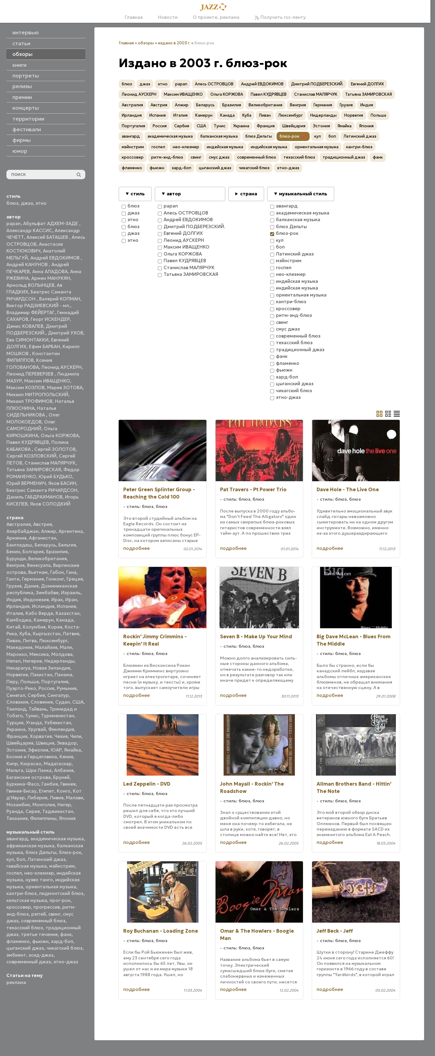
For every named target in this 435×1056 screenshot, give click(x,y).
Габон (57, 572)
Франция (16, 736)
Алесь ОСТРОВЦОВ (214, 84)
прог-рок (59, 900)
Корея (55, 627)
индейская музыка (225, 146)
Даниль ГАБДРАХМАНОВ (34, 497)
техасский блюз (24, 928)
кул (10, 859)
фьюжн (40, 941)
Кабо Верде (39, 613)
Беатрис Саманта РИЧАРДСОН (41, 490)
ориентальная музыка (50, 887)
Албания (63, 770)
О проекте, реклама (216, 17)
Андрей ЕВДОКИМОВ (55, 258)
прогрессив (46, 907)
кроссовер (18, 907)
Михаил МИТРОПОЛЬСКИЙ (37, 394)
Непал (13, 661)
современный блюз (43, 921)
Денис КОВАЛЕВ (24, 326)
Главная (134, 17)
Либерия (37, 798)
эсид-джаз (41, 955)
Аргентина (71, 531)
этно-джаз (65, 962)
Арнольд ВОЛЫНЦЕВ (30, 285)
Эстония (15, 750)
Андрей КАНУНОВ (27, 264)
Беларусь (45, 545)
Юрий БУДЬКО (55, 476)
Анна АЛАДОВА (50, 271)
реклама (16, 982)
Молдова (62, 654)
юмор (19, 151)
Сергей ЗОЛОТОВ (55, 449)
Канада (64, 620)
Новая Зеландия (51, 668)
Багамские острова (28, 777)
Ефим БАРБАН (44, 346)
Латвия (71, 633)
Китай (13, 627)
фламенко (18, 941)
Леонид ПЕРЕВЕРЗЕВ (30, 374)
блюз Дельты (40, 852)
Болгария (33, 551)
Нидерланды (59, 661)
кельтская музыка (26, 900)
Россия (46, 688)
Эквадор (67, 743)
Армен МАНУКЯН (50, 278)
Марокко (16, 654)
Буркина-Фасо (22, 784)
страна (248, 194)
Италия (14, 613)
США (77, 702)
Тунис (32, 715)
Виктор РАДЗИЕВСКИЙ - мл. (38, 305)
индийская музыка (269, 146)
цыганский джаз (25, 948)
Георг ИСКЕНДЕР (50, 319)
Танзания (17, 818)
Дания (31, 586)
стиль (138, 194)
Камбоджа (18, 620)
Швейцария (19, 743)
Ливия (56, 798)
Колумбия (34, 627)
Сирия (32, 811)
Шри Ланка (39, 770)
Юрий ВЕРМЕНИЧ (26, 483)
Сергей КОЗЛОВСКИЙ (31, 456)
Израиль (70, 592)
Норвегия (17, 674)
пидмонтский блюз (61, 893)
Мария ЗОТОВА (65, 387)
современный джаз (28, 962)
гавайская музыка (26, 866)
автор (174, 194)
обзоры (146, 43)
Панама (63, 674)
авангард (17, 839)
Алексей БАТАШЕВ (47, 237)
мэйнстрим (62, 866)
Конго (63, 791)
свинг (54, 914)
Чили (75, 736)
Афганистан (42, 538)
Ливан (13, 640)
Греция (74, 579)
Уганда (34, 722)
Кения (66, 756)
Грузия (14, 586)
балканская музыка (219, 136)
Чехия (61, 736)
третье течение (39, 934)
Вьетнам (38, 572)
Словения (42, 702)
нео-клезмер (39, 873)
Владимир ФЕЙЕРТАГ (30, 312)
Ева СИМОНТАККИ (27, 340)
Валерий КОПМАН (59, 299)
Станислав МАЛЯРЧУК (50, 463)
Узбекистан (57, 722)
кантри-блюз (21, 893)
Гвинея (68, 784)
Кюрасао (30, 763)
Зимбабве (47, 592)
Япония (67, 818)
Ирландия (17, 606)
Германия (33, 579)
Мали (66, 647)
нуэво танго (39, 880)
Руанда (14, 811)
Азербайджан (22, 531)
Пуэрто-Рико (21, 688)
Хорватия (41, 736)
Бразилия (57, 551)
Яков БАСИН (62, 483)
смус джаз (219, 157)
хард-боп (62, 941)
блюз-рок (70, 852)
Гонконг (55, 579)
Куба (24, 633)
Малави (74, 798)
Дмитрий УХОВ (65, 333)
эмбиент (16, 955)
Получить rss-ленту (280, 17)
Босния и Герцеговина (31, 756)
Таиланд (16, 709)
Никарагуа (18, 668)
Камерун (44, 620)
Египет (46, 791)
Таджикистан (57, 811)
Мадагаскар (58, 763)
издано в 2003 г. (174, 43)
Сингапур (58, 695)
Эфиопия (38, 750)
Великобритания (47, 558)
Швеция (45, 743)
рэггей (38, 914)
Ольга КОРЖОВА (60, 435)
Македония (19, 647)
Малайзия (46, 647)
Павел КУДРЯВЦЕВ (27, 442)
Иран (71, 599)
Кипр (12, 763)
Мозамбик (18, 804)
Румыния (66, 688)
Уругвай (37, 729)
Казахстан (68, 613)
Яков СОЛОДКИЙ (50, 504)
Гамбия (50, 784)
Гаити (12, 579)
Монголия (43, 804)
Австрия (42, 524)
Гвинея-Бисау (21, 791)
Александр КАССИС (29, 230)
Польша (29, 681)
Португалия (54, 681)
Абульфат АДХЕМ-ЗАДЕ (51, 223)
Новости (168, 17)
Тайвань (38, 709)
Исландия (43, 606)
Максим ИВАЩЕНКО (47, 381)
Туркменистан (57, 715)
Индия (13, 599)
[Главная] (215, 7)
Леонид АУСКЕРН (61, 367)
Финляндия (61, 729)
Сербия (36, 695)
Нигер (64, 804)
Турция (14, 722)
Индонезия (36, 599)
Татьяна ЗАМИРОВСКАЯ (33, 469)
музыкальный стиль (303, 194)
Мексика (39, 654)
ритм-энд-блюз (167, 157)
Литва (30, 640)
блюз (12, 203)
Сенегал (15, 695)
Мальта (14, 770)
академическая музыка (57, 839)
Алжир (48, 531)
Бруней (61, 777)
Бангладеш (19, 545)
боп (20, 859)
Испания (66, 606)
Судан (62, 702)
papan (13, 223)
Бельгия (67, 545)
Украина (15, 729)
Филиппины (43, 818)
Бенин (13, 551)
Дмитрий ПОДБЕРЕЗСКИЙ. (317, 84)
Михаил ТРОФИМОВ (29, 401)
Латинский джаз (47, 859)
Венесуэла (39, 565)
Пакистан (41, 674)
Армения (16, 538)
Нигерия (32, 661)
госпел (14, 873)
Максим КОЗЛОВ (25, 387)
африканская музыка (30, 846)
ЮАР (56, 750)
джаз (27, 203)
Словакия (17, 702)
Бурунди (16, 558)
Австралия (18, 524)
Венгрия (15, 565)
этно (41, 203)
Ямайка (72, 750)
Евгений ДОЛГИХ (367, 84)
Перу (12, 681)
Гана (71, 572)
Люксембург (53, 640)
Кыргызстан (46, 633)
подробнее (136, 548)
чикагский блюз (64, 948)
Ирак (57, 599)
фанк (66, 934)
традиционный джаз (344, 157)
